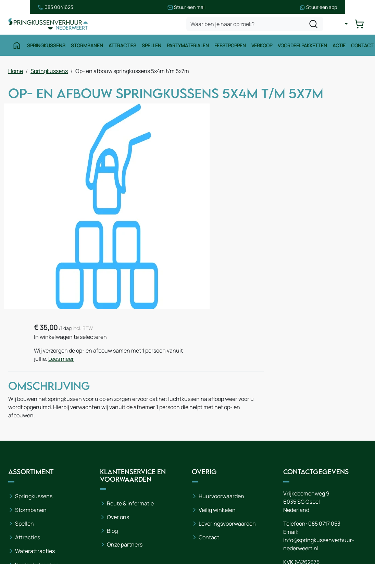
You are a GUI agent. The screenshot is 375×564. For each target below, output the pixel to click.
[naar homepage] (49, 25)
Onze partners (124, 486)
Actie (338, 47)
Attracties (121, 47)
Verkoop (260, 47)
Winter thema (32, 533)
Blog (112, 472)
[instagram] (312, 536)
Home (15, 72)
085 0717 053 (324, 465)
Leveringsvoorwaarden (227, 465)
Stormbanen (86, 47)
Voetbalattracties (37, 506)
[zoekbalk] (255, 25)
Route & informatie (130, 445)
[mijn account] (342, 25)
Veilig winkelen (217, 451)
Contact (361, 47)
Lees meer (310, 147)
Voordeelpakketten (301, 47)
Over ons (118, 459)
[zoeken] (314, 25)
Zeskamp (26, 520)
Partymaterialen (187, 47)
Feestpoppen (229, 47)
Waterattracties (35, 492)
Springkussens (45, 47)
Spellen (150, 47)
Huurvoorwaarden (221, 437)
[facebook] (290, 536)
